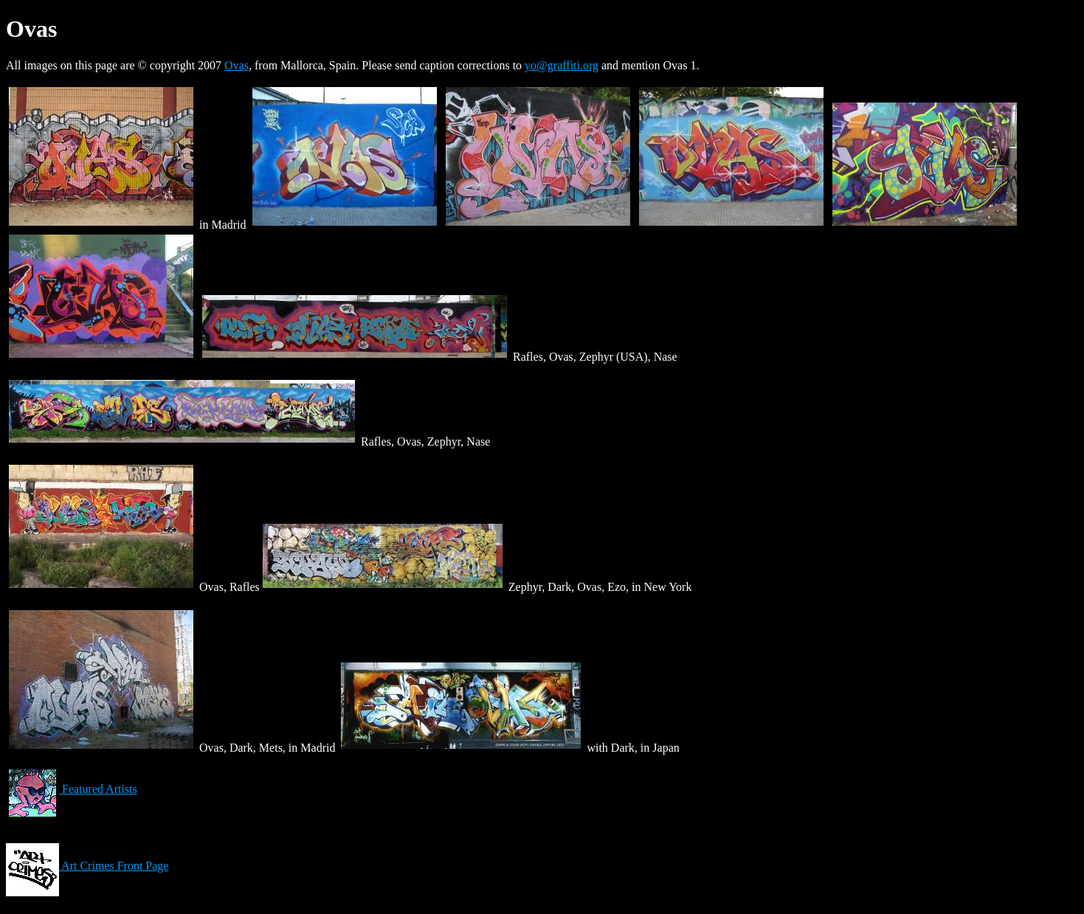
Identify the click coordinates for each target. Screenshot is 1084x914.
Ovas (236, 65)
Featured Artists (71, 789)
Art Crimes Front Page (87, 865)
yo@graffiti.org (561, 65)
